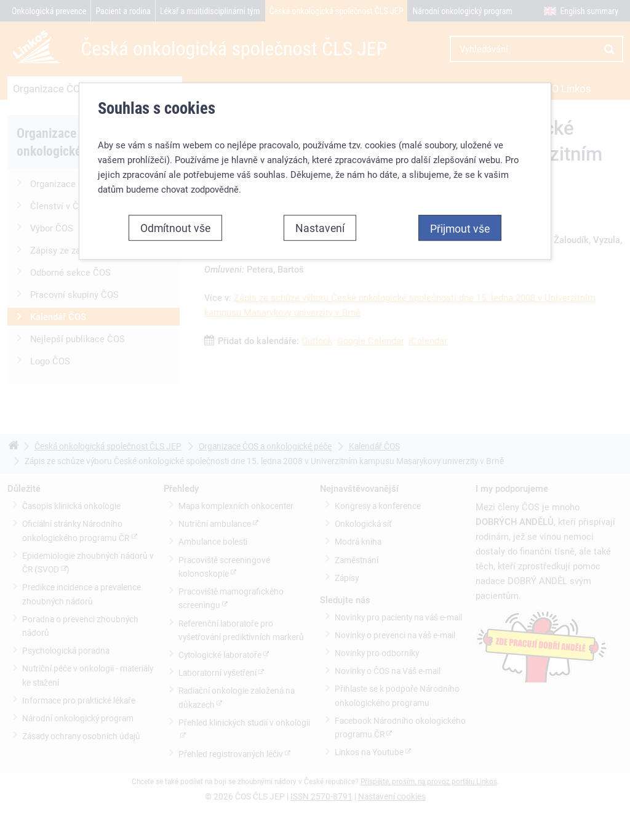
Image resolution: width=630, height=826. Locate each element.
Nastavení (320, 227)
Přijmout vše (460, 228)
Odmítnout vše (175, 227)
